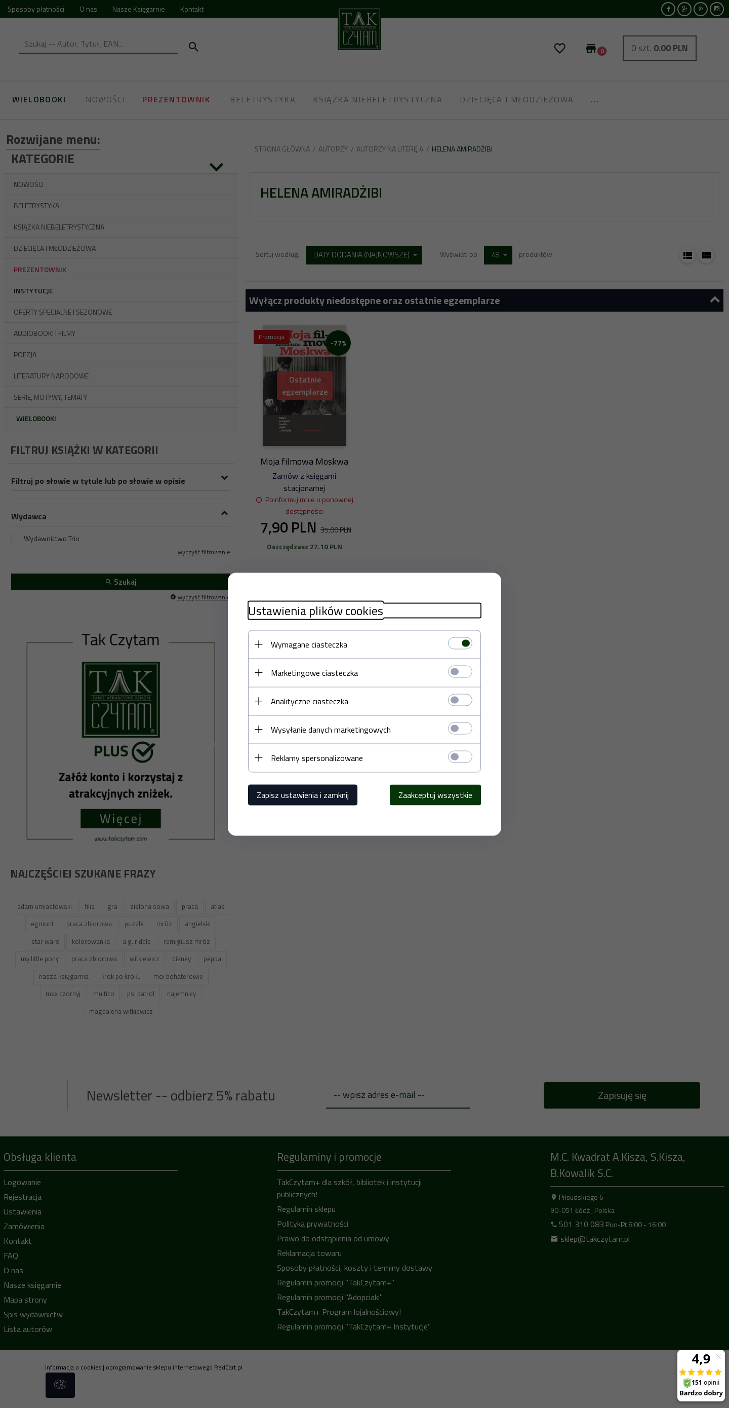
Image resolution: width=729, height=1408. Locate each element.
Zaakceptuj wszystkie (435, 794)
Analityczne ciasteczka (309, 701)
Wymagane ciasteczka (309, 644)
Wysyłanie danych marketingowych (331, 729)
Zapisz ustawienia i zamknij (303, 794)
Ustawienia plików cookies (315, 610)
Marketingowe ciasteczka (314, 672)
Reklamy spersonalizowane (317, 757)
